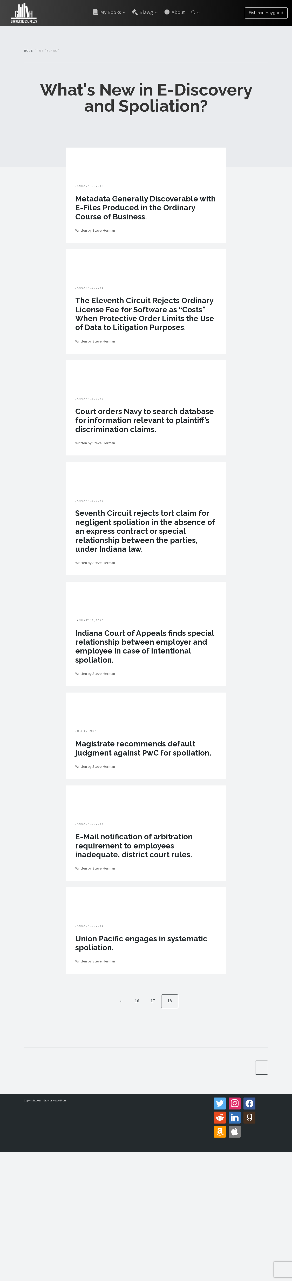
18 (170, 1129)
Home (28, 51)
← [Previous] (121, 1129)
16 (137, 1129)
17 (153, 1129)
